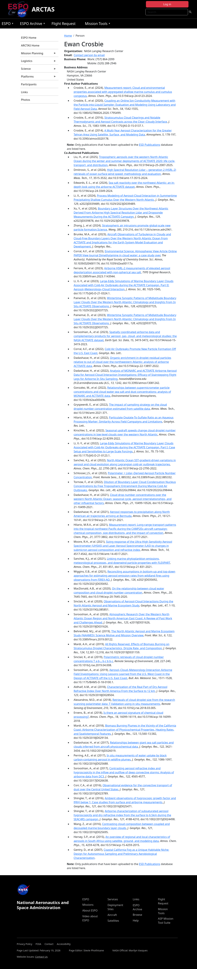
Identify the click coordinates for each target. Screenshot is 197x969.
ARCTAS (43, 9)
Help (136, 920)
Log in (167, 4)
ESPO (7, 24)
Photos (25, 100)
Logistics (38, 61)
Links (24, 92)
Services (112, 899)
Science (38, 69)
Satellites (113, 921)
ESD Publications (149, 145)
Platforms (38, 77)
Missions (87, 905)
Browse (137, 915)
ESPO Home (28, 38)
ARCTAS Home (30, 45)
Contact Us (41, 956)
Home (68, 35)
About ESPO (89, 910)
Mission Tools (97, 24)
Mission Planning (38, 54)
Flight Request (64, 23)
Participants (28, 84)
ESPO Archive (31, 24)
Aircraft (112, 915)
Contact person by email (89, 55)
